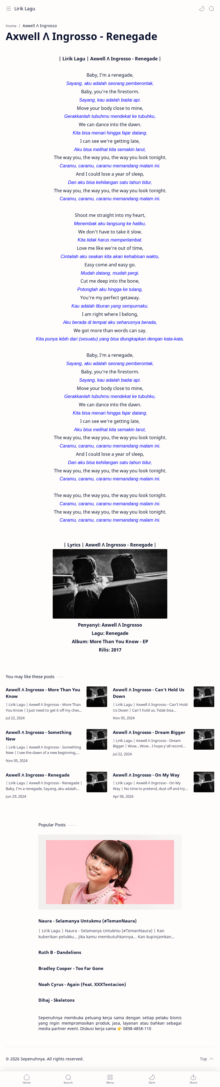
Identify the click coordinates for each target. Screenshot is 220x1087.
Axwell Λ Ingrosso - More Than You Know (43, 693)
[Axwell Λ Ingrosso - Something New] (97, 739)
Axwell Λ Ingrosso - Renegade (38, 775)
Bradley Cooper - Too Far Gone (70, 968)
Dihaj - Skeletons (56, 1000)
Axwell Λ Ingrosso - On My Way (146, 775)
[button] (201, 8)
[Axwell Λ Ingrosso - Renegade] (97, 782)
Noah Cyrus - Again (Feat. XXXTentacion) (82, 984)
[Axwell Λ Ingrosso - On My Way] (204, 782)
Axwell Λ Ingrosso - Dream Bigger (149, 732)
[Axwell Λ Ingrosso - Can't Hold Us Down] (204, 696)
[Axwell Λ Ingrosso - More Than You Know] (97, 696)
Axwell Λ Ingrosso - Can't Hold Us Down (148, 693)
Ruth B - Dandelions (59, 952)
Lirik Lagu (24, 8)
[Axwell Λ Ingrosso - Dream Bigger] (204, 739)
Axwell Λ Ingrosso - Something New (39, 735)
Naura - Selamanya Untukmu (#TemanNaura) (87, 921)
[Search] (211, 8)
